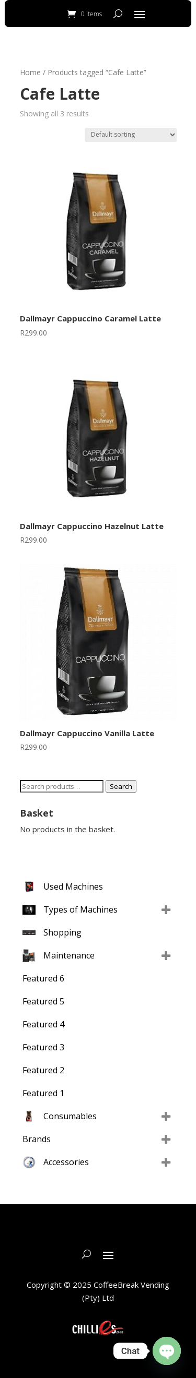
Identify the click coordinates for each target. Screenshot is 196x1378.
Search (121, 786)
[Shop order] (131, 135)
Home (30, 72)
